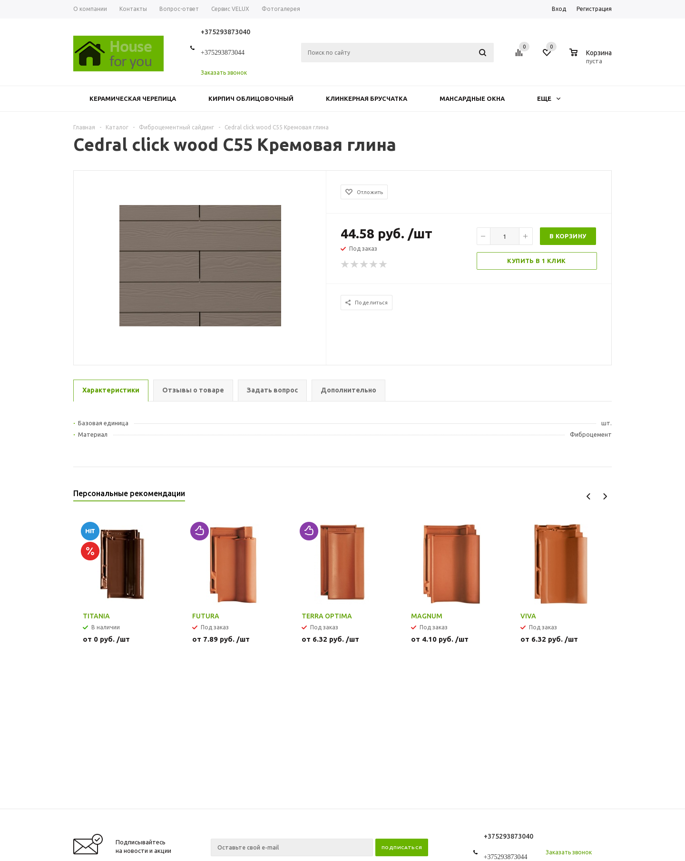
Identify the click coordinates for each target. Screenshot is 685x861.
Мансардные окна (472, 98)
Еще (548, 98)
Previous (589, 496)
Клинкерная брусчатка (366, 98)
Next (605, 496)
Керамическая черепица (132, 98)
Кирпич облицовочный (251, 98)
